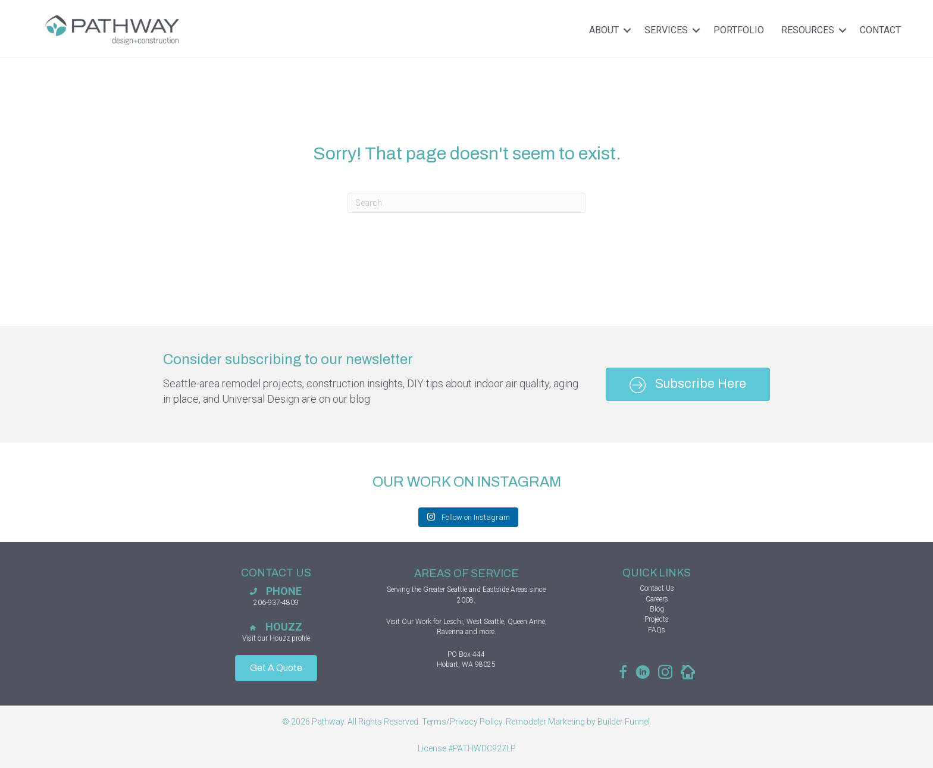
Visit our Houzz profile (276, 638)
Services (674, 30)
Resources (816, 30)
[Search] (568, 203)
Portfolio (738, 30)
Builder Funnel (623, 721)
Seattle (457, 589)
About (612, 30)
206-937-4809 (276, 602)
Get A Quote (276, 668)
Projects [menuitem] (656, 619)
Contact (880, 30)
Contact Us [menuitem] (657, 588)
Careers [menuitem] (657, 599)
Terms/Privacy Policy (462, 721)
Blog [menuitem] (657, 609)
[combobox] (466, 203)
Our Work (416, 621)
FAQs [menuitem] (656, 630)
